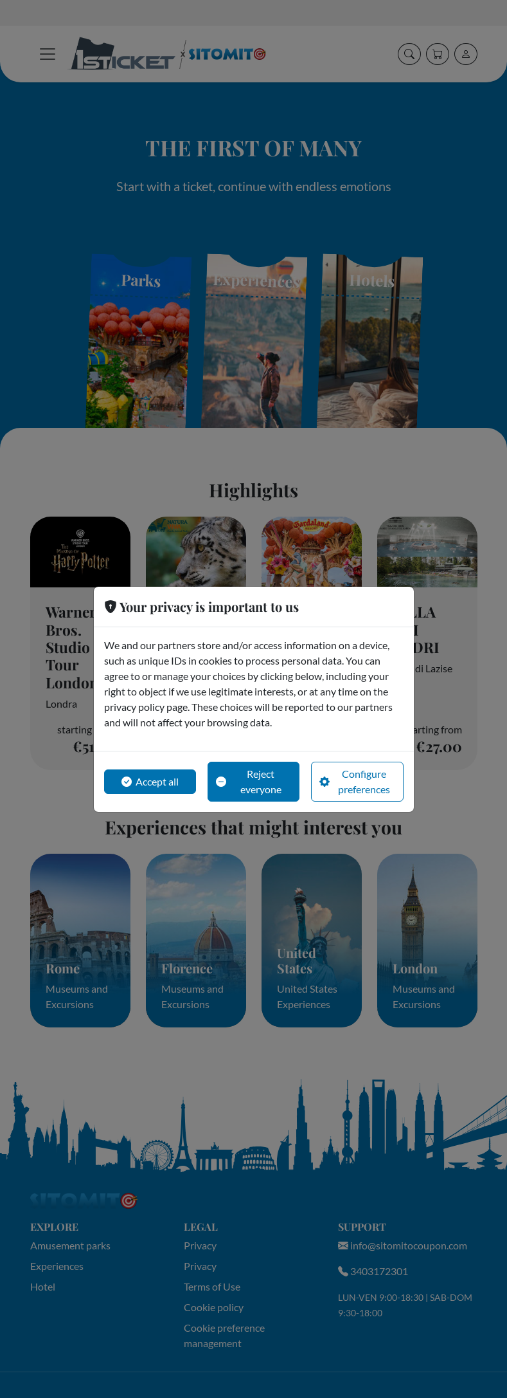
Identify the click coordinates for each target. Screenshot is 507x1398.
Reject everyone (248, 781)
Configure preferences (354, 781)
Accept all (150, 781)
